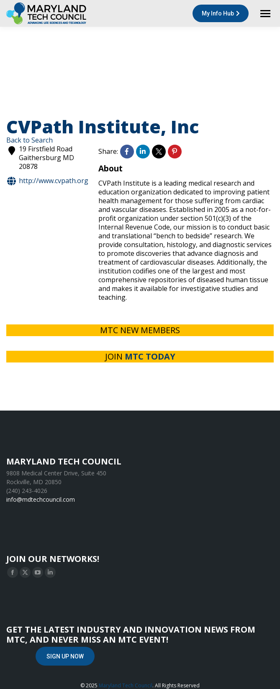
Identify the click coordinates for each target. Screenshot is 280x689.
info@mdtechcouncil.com (40, 499)
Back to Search (29, 140)
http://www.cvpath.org (47, 181)
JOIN (140, 356)
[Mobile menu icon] (265, 13)
